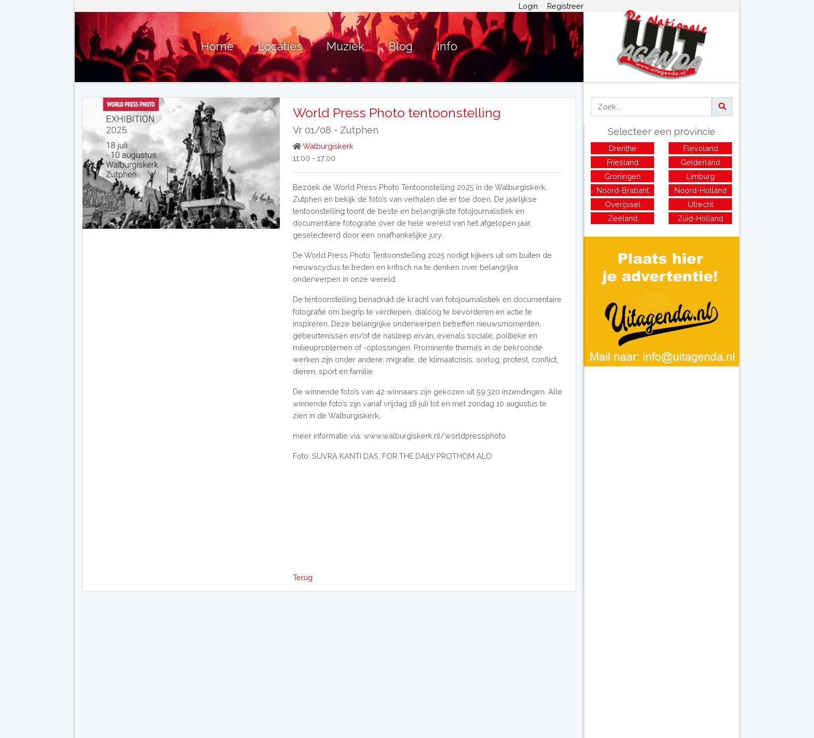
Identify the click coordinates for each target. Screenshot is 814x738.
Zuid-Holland (700, 218)
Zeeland (622, 218)
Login (528, 6)
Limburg (700, 176)
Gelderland (700, 162)
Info (447, 46)
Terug (303, 577)
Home (217, 46)
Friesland (623, 162)
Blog (401, 46)
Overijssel (623, 204)
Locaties (280, 46)
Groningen (622, 176)
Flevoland (700, 148)
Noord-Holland (700, 190)
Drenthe (622, 148)
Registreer (565, 6)
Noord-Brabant (622, 190)
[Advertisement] (661, 439)
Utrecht (700, 204)
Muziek (345, 46)
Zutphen (359, 130)
